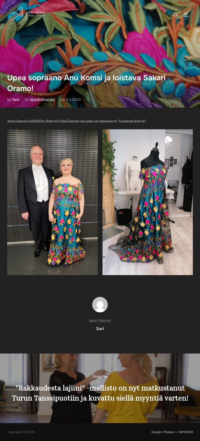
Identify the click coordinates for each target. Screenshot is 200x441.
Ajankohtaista (42, 99)
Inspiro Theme (162, 432)
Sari (15, 99)
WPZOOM (186, 432)
